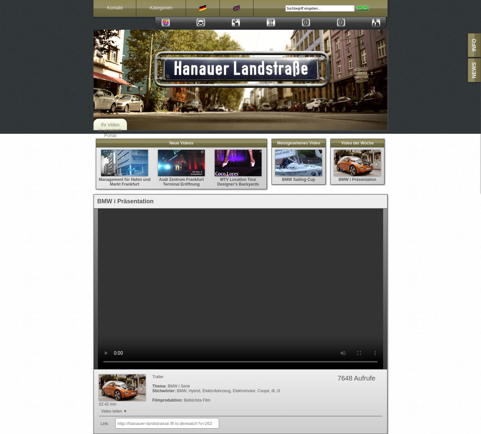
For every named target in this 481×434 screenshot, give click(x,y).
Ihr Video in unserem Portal (110, 130)
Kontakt (115, 7)
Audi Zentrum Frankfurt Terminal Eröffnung (181, 180)
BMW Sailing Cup (298, 177)
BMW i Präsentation (357, 177)
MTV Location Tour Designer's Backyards (238, 180)
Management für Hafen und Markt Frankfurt (125, 180)
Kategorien (161, 7)
